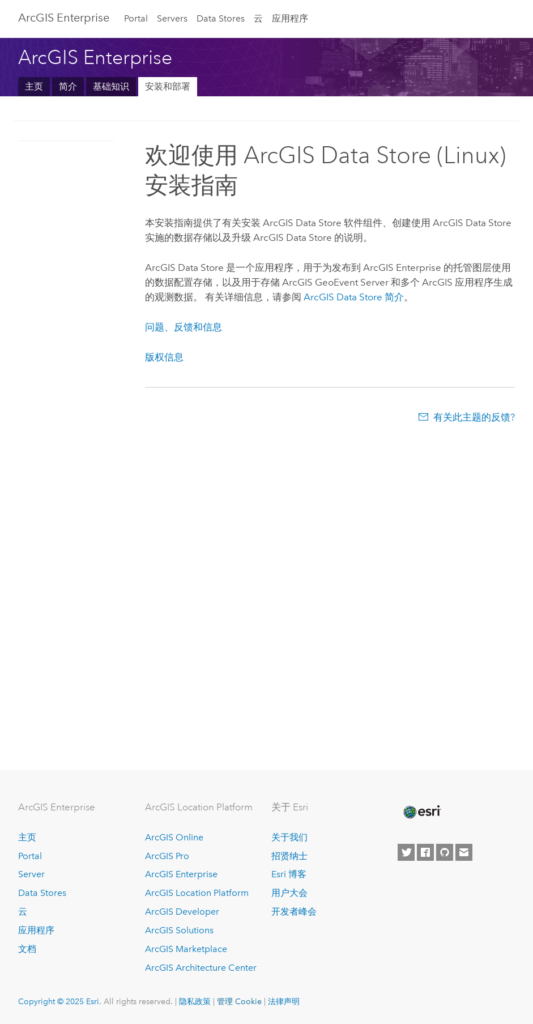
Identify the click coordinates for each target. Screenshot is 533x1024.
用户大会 (289, 892)
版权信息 (164, 357)
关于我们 (289, 837)
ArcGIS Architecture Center (201, 967)
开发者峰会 (294, 911)
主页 (34, 86)
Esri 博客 (288, 874)
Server (31, 874)
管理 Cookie (239, 1001)
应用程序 (290, 18)
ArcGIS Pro (167, 856)
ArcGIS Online (174, 837)
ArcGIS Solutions (179, 930)
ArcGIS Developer (182, 911)
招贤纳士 (289, 856)
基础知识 (111, 86)
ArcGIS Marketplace (186, 949)
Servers (172, 18)
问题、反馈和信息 (183, 327)
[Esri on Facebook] (425, 852)
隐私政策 (195, 1001)
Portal (136, 18)
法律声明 (284, 1001)
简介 (68, 86)
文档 (27, 949)
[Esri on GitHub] (444, 852)
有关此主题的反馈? (474, 417)
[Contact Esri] (463, 852)
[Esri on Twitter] (406, 852)
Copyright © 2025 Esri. (59, 1001)
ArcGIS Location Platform (197, 892)
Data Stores (221, 18)
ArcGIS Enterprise (63, 17)
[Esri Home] (421, 812)
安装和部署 (167, 86)
